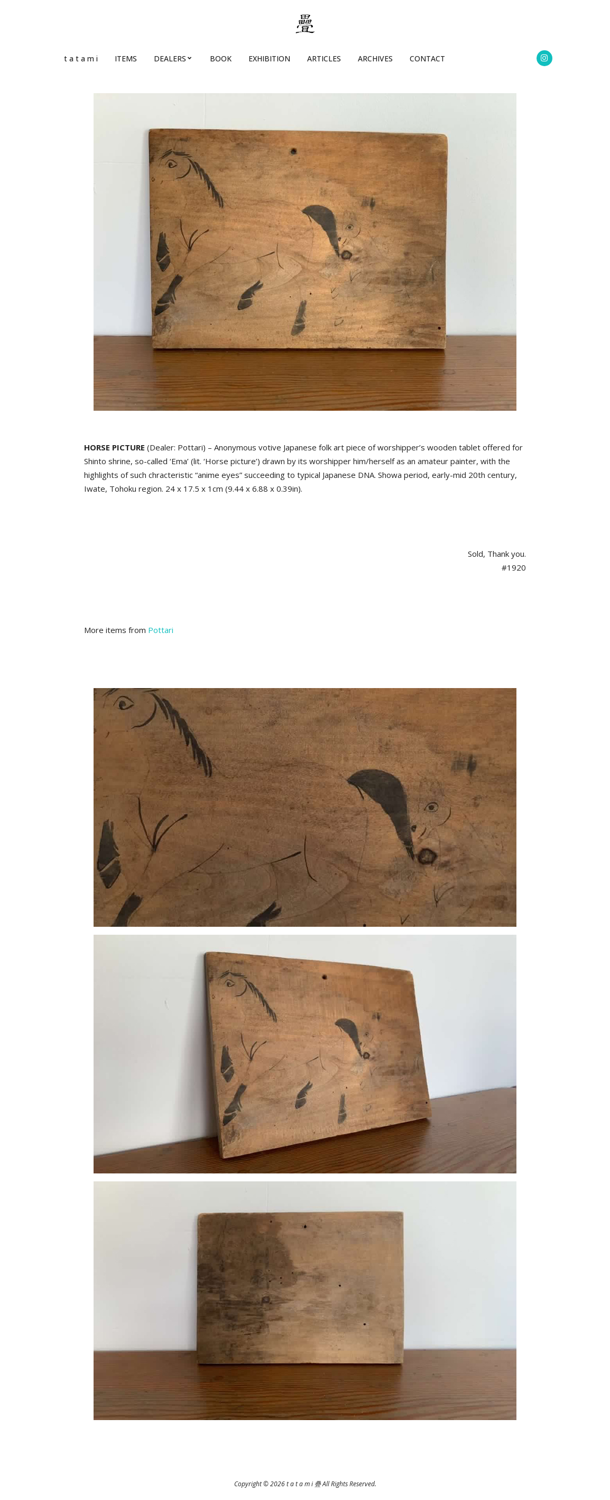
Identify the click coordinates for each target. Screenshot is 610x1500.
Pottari (160, 630)
